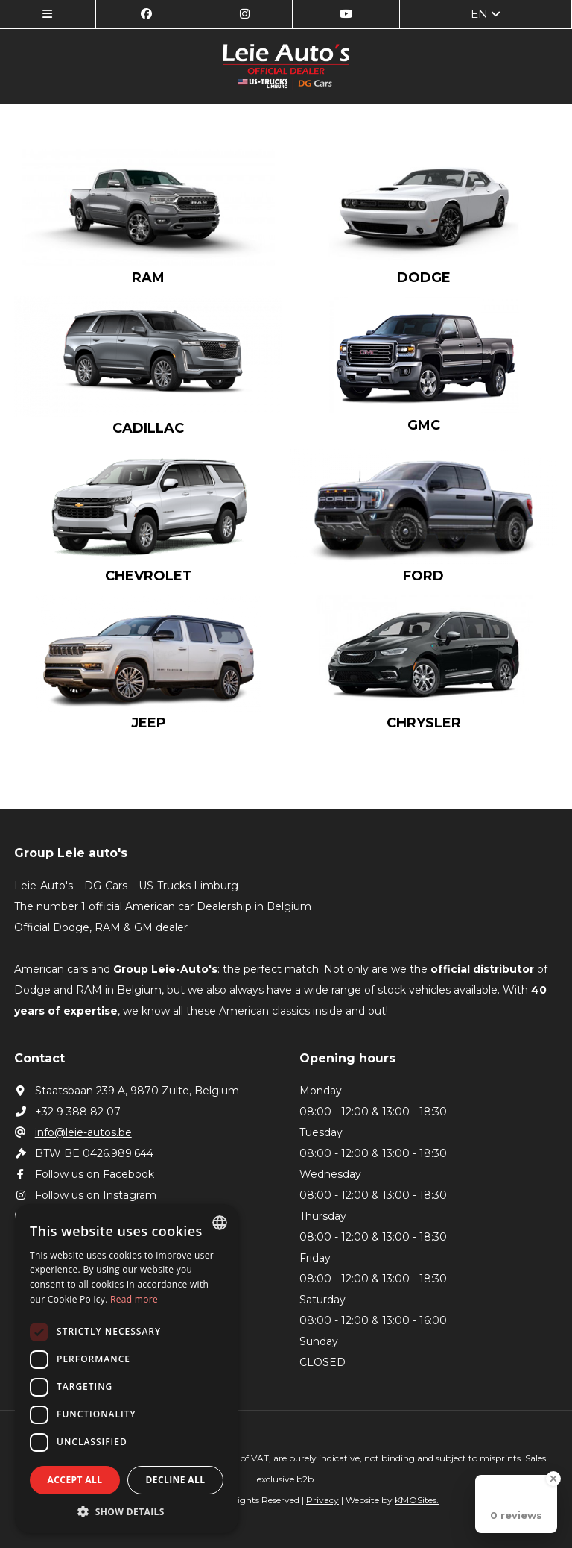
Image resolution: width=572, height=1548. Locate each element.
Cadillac (148, 428)
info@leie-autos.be (73, 1132)
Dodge (424, 277)
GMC (423, 425)
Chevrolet (148, 576)
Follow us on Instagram (85, 1195)
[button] (126, 1511)
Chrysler (424, 723)
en (485, 14)
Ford (423, 576)
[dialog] (126, 1368)
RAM (148, 277)
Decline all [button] (176, 1479)
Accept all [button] (75, 1479)
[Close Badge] (553, 1478)
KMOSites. (417, 1499)
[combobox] (219, 1222)
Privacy (322, 1499)
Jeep (148, 723)
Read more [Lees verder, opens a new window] (134, 1299)
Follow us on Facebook (84, 1174)
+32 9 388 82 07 (67, 1111)
